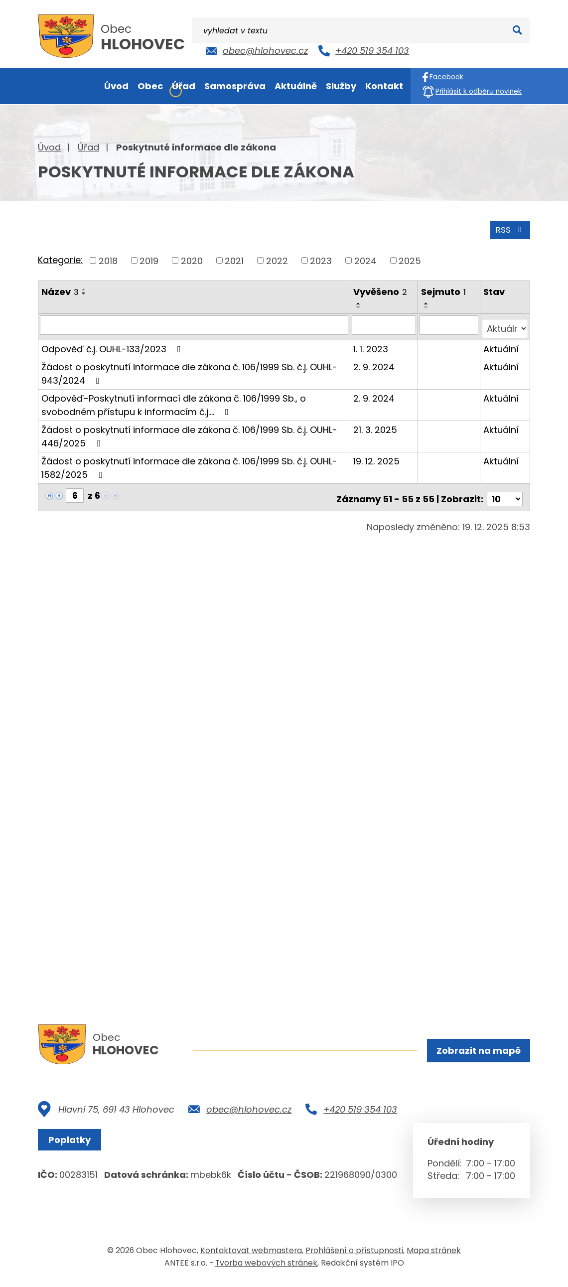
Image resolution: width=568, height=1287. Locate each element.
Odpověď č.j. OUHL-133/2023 (113, 343)
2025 (410, 259)
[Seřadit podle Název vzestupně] (84, 288)
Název (60, 290)
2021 (234, 259)
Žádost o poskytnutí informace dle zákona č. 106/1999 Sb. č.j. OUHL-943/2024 (189, 368)
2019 (149, 259)
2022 (277, 259)
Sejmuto (444, 290)
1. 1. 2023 (371, 343)
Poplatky (72, 1143)
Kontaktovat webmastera (251, 1254)
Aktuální (501, 343)
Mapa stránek (434, 1254)
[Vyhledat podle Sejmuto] (450, 323)
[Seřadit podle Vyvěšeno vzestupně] (359, 302)
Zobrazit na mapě (477, 1051)
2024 (365, 259)
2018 (108, 259)
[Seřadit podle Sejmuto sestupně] (427, 306)
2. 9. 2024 (375, 361)
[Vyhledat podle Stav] (505, 323)
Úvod (49, 147)
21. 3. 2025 (376, 424)
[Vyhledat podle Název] (194, 323)
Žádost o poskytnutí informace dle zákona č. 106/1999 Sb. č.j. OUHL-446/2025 (189, 431)
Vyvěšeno (381, 290)
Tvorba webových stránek (266, 1266)
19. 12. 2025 (377, 455)
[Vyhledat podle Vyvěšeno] (385, 323)
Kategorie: (60, 258)
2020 (192, 259)
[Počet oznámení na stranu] (505, 490)
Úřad (88, 147)
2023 (321, 259)
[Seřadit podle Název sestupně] (84, 292)
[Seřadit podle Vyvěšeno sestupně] (359, 306)
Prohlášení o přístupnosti (354, 1254)
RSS (508, 228)
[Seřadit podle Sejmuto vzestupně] (427, 302)
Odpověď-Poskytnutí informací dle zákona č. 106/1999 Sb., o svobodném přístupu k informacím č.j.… (173, 400)
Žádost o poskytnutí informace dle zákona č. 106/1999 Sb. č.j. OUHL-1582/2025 (189, 462)
